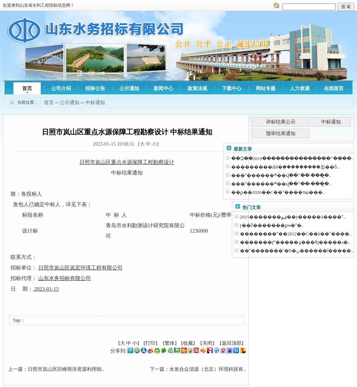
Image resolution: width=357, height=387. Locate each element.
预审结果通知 (281, 133)
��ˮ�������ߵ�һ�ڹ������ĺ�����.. (296, 250)
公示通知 (129, 88)
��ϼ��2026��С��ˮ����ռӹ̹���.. (278, 192)
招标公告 (95, 88)
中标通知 (95, 102)
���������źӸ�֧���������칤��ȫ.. (285, 167)
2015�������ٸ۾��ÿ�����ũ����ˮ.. (293, 217)
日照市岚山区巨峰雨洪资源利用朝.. (66, 369)
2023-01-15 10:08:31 (114, 144)
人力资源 (300, 88)
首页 (27, 88)
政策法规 (197, 88)
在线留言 (334, 88)
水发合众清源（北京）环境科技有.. (207, 369)
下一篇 (157, 369)
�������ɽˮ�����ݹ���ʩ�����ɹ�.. (295, 242)
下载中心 (231, 88)
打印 (150, 343)
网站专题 (265, 88)
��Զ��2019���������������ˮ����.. (292, 158)
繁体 (170, 343)
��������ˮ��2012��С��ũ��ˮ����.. (296, 233)
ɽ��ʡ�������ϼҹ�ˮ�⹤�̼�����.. (272, 225)
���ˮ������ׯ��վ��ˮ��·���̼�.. (281, 175)
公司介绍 (61, 88)
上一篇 (15, 369)
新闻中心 (163, 88)
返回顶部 (231, 343)
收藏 (188, 343)
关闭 (207, 343)
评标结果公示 (281, 122)
